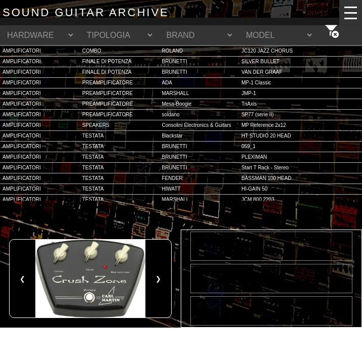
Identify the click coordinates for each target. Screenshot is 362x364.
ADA (167, 82)
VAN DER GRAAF (261, 72)
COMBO (91, 51)
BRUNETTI (174, 61)
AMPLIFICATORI (22, 51)
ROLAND (172, 51)
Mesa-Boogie (176, 104)
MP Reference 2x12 (263, 125)
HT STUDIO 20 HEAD (266, 136)
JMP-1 (248, 93)
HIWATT (171, 189)
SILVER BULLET (260, 61)
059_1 (248, 146)
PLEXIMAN (254, 157)
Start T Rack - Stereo (265, 167)
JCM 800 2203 (257, 199)
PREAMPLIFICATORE (107, 82)
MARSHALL (175, 93)
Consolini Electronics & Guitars (196, 125)
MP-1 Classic (256, 82)
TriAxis (248, 104)
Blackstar (172, 136)
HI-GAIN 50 (254, 189)
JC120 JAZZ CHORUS (267, 51)
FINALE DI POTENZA (107, 61)
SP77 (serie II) (257, 114)
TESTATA (93, 136)
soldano (170, 114)
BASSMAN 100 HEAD (266, 178)
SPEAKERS (96, 125)
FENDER (172, 178)
